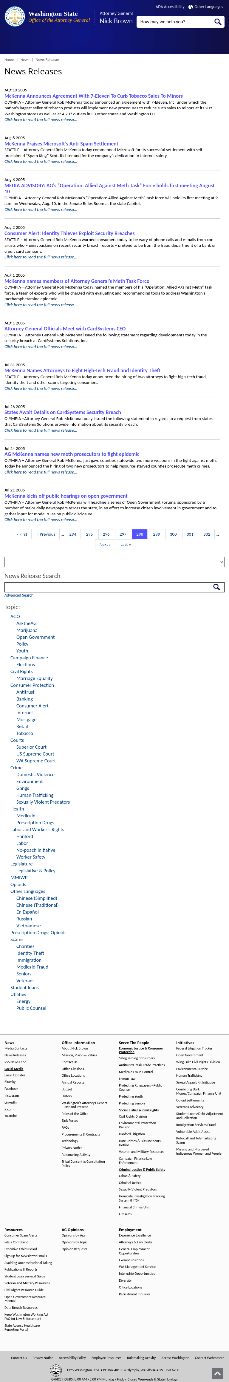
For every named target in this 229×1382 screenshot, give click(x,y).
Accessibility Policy (72, 1358)
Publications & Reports (20, 1269)
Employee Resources (106, 1358)
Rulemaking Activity (76, 1155)
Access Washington (175, 1358)
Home (9, 59)
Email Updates (14, 1075)
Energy (23, 1001)
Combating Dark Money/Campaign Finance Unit (198, 1091)
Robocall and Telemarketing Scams (196, 1140)
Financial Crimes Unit (134, 1207)
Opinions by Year (74, 1235)
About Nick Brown (75, 1048)
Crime (16, 767)
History (67, 1096)
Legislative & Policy (35, 871)
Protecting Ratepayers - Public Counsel (140, 1088)
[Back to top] (217, 1373)
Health (17, 809)
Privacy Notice (72, 1148)
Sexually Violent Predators (43, 802)
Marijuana (27, 630)
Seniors (23, 974)
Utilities (18, 994)
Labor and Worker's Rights (37, 829)
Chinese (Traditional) (37, 905)
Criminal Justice (130, 1183)
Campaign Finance (29, 658)
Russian (24, 919)
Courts (17, 740)
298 (140, 534)
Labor (22, 843)
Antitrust (25, 692)
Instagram (11, 1096)
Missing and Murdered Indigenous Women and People (199, 1151)
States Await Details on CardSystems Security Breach (62, 412)
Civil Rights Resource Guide (24, 1290)
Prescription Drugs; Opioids (38, 932)
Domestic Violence (35, 774)
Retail (22, 726)
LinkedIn (10, 1102)
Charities (25, 946)
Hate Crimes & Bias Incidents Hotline (140, 1143)
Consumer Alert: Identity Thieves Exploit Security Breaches (69, 233)
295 (90, 534)
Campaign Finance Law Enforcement (135, 1161)
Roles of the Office (75, 1114)
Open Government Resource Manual (25, 1299)
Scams (16, 939)
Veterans (25, 980)
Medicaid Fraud (32, 967)
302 (207, 534)
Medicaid (25, 816)
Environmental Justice (192, 1069)
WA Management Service (137, 1267)
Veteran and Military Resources (141, 1152)
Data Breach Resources (21, 1308)
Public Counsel (31, 1008)
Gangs (22, 788)
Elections (25, 664)
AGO (15, 616)
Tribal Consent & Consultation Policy (83, 1164)
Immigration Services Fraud (196, 1125)
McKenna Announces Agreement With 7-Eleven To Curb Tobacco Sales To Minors (93, 96)
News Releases (15, 1055)
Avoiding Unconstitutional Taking (28, 1263)
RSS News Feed (15, 1062)
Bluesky (10, 1082)
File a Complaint (16, 1242)
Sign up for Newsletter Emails (25, 1256)
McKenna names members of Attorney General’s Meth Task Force (76, 281)
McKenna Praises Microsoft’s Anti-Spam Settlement (61, 143)
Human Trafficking (34, 795)
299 (157, 534)
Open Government (35, 637)
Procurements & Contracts (81, 1134)
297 (124, 534)
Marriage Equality (34, 678)
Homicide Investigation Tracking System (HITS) (142, 1198)
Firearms (125, 1214)
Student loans (24, 987)
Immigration (28, 960)
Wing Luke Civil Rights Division (198, 1062)
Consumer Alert (32, 706)
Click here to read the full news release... (40, 119)
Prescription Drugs (35, 822)
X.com (8, 1109)
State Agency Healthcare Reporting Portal (22, 1328)
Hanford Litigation (132, 1134)
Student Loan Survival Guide (24, 1276)
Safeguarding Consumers (137, 1058)
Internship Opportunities (137, 1274)
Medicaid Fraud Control (136, 1072)
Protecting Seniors (132, 1103)
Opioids (18, 884)
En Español (27, 912)
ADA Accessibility (170, 6)
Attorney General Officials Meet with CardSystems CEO (65, 328)
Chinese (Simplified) (36, 898)
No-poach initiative (35, 850)
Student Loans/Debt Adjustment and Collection (199, 1116)
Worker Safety (30, 857)
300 (174, 534)
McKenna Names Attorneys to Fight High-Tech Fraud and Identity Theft (82, 370)
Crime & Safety (129, 1176)
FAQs (65, 1128)
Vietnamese (28, 926)
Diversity (125, 1281)
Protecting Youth (131, 1096)
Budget (67, 1089)
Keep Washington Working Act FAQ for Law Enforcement (26, 1317)
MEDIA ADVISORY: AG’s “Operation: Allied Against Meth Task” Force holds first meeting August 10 (109, 188)
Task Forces (70, 1121)
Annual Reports (73, 1082)
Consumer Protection (32, 685)
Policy (22, 644)
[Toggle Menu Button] (9, 43)
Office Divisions (73, 1069)
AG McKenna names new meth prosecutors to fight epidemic (71, 454)
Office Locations (73, 1076)
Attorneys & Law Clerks (135, 1242)
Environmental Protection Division (137, 1125)
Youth (22, 651)
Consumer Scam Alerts (20, 1235)
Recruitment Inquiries (134, 1294)
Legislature (21, 864)
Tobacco (24, 733)
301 (191, 534)
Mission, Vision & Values (79, 1055)
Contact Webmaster (209, 1358)
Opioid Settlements (190, 1100)
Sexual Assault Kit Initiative (195, 1082)
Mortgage (26, 719)
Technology (70, 1141)
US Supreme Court (35, 754)
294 (73, 534)
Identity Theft (30, 953)
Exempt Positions (131, 1260)
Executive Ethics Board (20, 1249)
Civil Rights (21, 671)
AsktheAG (26, 623)
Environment (29, 781)
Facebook (11, 1089)
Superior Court (31, 747)
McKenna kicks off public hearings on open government (66, 496)
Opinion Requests (74, 1249)
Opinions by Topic (74, 1242)
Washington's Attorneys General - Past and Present (85, 1105)
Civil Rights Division (133, 1117)
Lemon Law (127, 1079)
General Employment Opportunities (134, 1251)
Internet (24, 713)
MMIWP (18, 877)
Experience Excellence (135, 1235)
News (25, 59)
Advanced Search (18, 595)
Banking (24, 699)
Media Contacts (15, 1048)
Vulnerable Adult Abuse (193, 1132)
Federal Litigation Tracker (194, 1048)
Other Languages (205, 6)
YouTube (10, 1116)
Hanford (24, 836)
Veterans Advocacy (190, 1107)
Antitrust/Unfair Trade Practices (142, 1065)
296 (107, 534)
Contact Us (70, 1062)
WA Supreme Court (36, 761)
